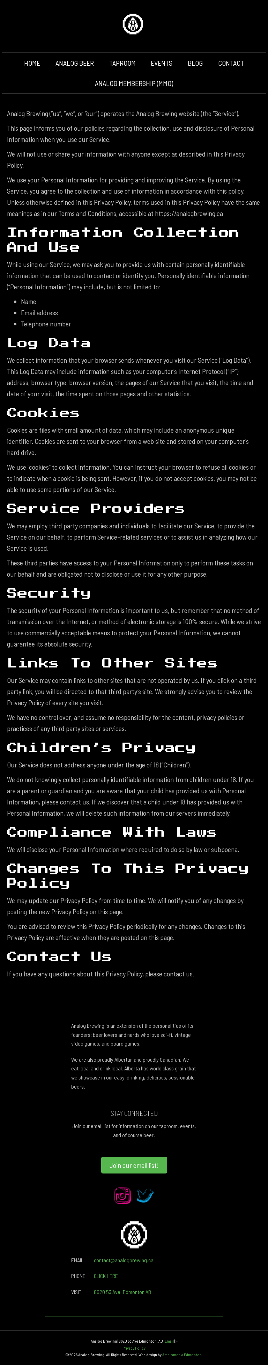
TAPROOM (122, 63)
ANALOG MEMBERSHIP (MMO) (134, 83)
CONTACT (231, 63)
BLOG (195, 63)
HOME (32, 63)
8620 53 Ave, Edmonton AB (122, 1291)
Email (169, 1340)
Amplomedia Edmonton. (182, 1354)
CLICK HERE (106, 1275)
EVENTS (161, 63)
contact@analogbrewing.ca (124, 1260)
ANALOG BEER (74, 63)
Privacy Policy (134, 1347)
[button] (134, 1165)
